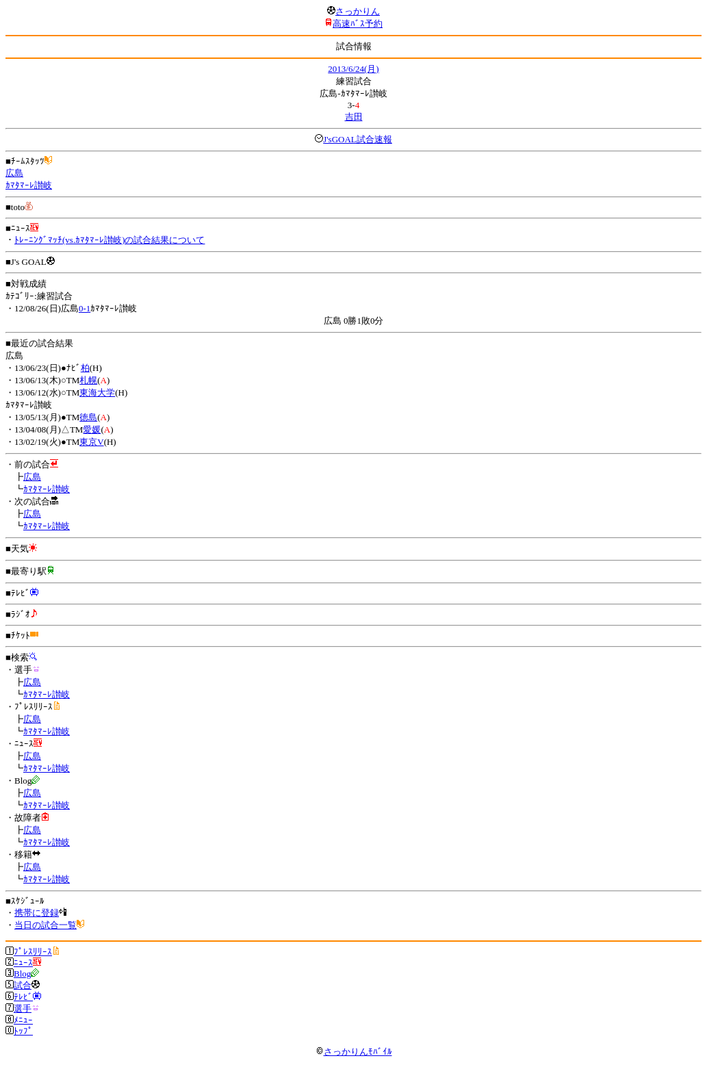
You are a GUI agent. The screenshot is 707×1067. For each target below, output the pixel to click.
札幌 (88, 380)
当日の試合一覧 (45, 925)
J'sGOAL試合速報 (357, 139)
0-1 (84, 308)
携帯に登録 (36, 913)
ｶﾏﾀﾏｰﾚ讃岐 (28, 185)
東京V (91, 442)
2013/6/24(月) (353, 69)
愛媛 (92, 429)
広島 (14, 173)
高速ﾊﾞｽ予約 (358, 23)
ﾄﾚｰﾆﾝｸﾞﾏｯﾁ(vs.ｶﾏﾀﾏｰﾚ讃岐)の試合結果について (109, 240)
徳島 (88, 417)
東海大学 (97, 392)
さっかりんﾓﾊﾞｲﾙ (354, 1051)
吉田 (354, 117)
